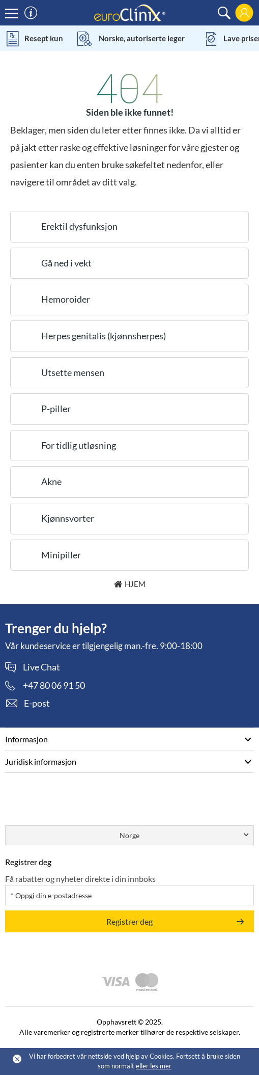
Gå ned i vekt (66, 262)
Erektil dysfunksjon (79, 226)
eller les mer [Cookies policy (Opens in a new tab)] (153, 1066)
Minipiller (61, 554)
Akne (51, 481)
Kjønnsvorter (67, 518)
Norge (129, 835)
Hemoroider (65, 299)
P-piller (56, 408)
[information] (30, 13)
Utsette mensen (72, 372)
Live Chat (41, 667)
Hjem (135, 583)
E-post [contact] (37, 703)
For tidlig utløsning (78, 445)
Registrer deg (129, 921)
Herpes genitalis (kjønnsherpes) (103, 335)
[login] (244, 12)
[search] (224, 13)
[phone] (45, 685)
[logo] (129, 12)
